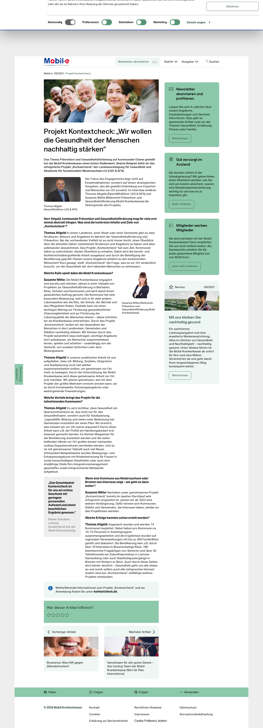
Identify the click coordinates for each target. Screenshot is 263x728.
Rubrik (170, 61)
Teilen (50, 692)
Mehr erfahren (181, 204)
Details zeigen (196, 49)
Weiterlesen (180, 138)
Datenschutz (188, 707)
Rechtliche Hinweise (147, 707)
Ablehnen (232, 33)
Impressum (141, 714)
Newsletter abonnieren (137, 62)
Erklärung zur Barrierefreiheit (108, 721)
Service (180, 287)
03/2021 (209, 287)
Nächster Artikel (142, 632)
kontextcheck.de (105, 591)
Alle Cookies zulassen (232, 9)
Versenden (189, 692)
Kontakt (94, 707)
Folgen (96, 692)
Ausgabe (190, 61)
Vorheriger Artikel (61, 632)
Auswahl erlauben (233, 21)
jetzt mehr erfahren (185, 266)
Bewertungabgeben (18, 374)
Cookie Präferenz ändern (150, 720)
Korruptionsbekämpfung (196, 714)
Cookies (94, 714)
